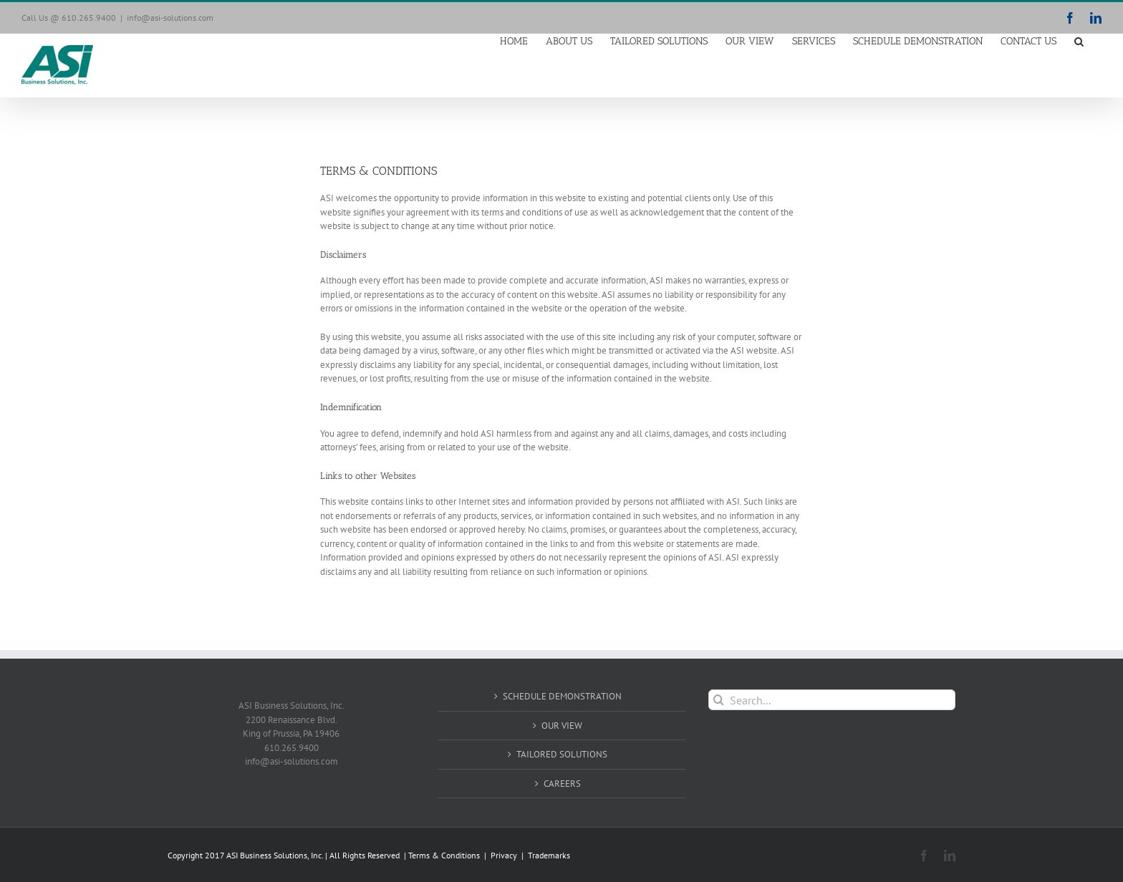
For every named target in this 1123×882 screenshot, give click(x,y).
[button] (1079, 40)
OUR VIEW (561, 725)
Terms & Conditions (445, 855)
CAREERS (562, 783)
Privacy (504, 855)
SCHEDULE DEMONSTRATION (562, 696)
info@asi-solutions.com (170, 17)
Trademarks (549, 855)
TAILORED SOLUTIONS (561, 754)
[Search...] (831, 699)
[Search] (718, 699)
